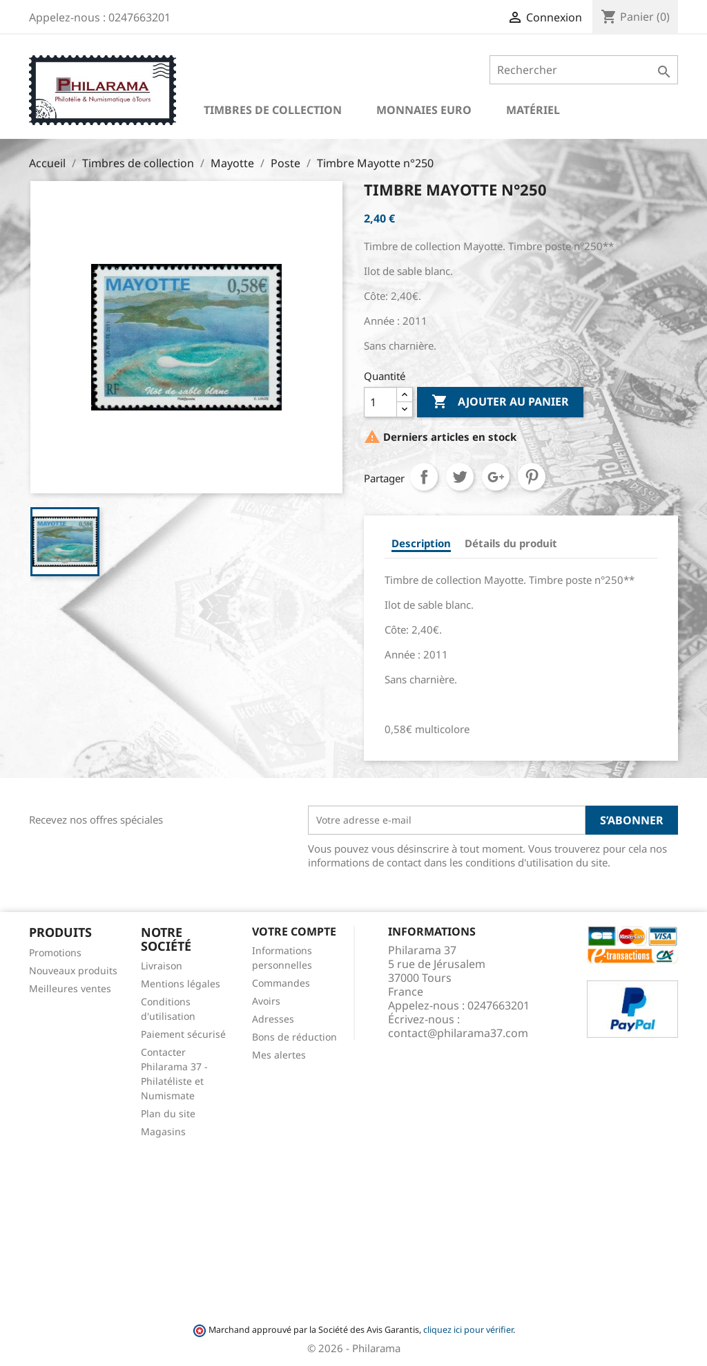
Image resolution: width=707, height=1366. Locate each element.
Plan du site (168, 1113)
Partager (424, 477)
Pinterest (531, 477)
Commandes (281, 982)
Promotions (55, 952)
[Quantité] (380, 402)
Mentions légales (180, 983)
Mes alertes (279, 1054)
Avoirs (266, 1000)
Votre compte (294, 931)
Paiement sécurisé (183, 1034)
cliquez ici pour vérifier (468, 1330)
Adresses (273, 1018)
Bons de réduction (294, 1036)
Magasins (163, 1131)
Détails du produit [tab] (511, 543)
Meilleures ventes (70, 988)
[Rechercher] (584, 69)
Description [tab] (421, 543)
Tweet (460, 477)
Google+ (496, 477)
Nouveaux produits (73, 970)
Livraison (161, 965)
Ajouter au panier (500, 402)
